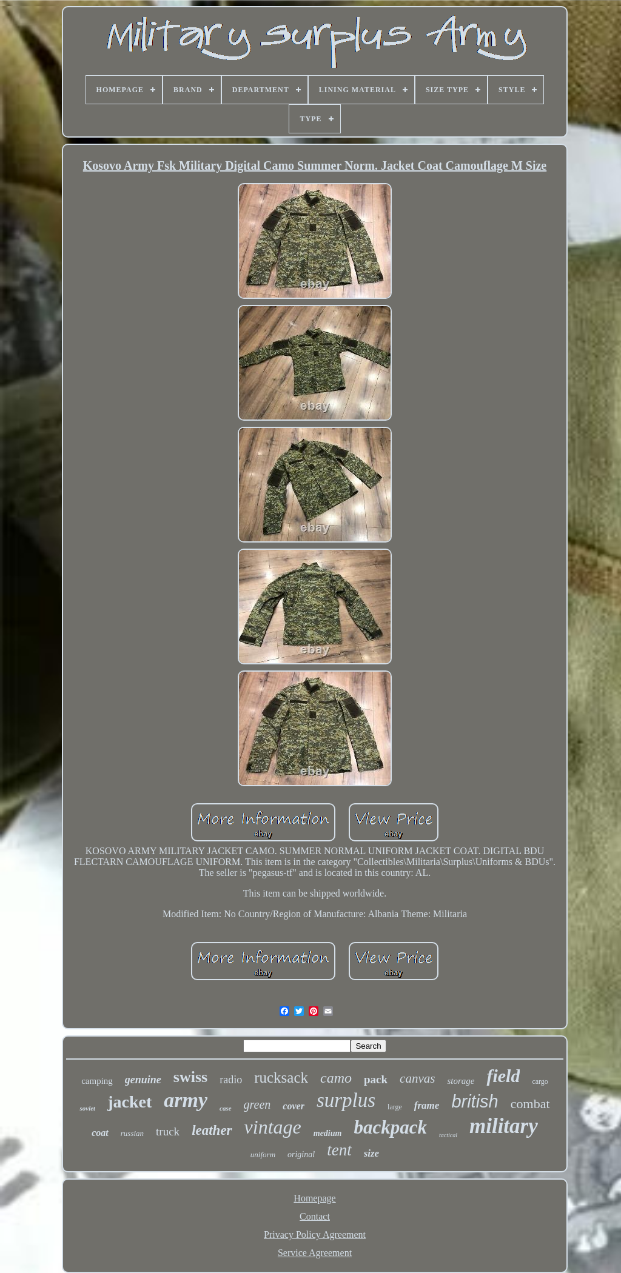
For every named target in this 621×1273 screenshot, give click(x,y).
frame (427, 1105)
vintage (272, 1127)
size (372, 1153)
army (185, 1100)
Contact (315, 1216)
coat (100, 1133)
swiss (190, 1077)
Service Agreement (315, 1253)
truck (168, 1131)
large (395, 1107)
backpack (390, 1127)
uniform (262, 1154)
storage (460, 1081)
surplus (346, 1100)
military (503, 1126)
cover (293, 1106)
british (474, 1101)
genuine (143, 1080)
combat (530, 1103)
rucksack (281, 1077)
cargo (540, 1081)
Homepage (314, 1198)
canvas (417, 1078)
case (226, 1108)
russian (132, 1133)
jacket (129, 1101)
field (503, 1076)
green (257, 1104)
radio (231, 1080)
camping (97, 1081)
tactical (448, 1135)
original (301, 1154)
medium (328, 1133)
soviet (87, 1108)
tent (339, 1150)
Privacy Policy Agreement (315, 1234)
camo (336, 1078)
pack (376, 1079)
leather (212, 1130)
